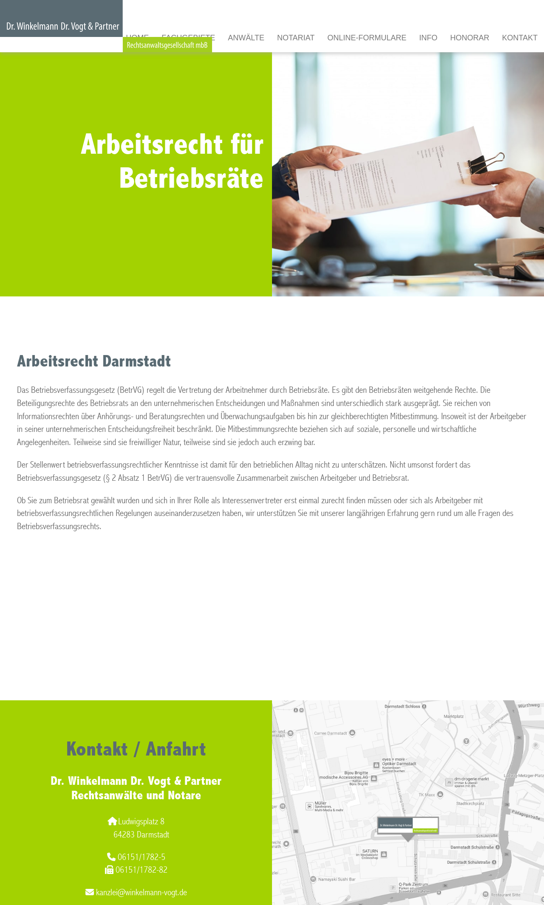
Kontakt (520, 38)
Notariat (295, 38)
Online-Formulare (366, 38)
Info (428, 38)
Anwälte (246, 38)
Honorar (469, 38)
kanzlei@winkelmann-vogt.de (136, 892)
